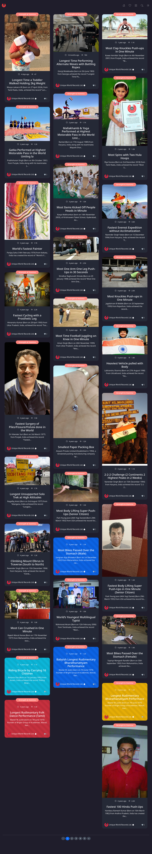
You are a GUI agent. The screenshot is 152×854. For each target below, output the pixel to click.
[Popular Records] (130, 5)
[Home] (124, 5)
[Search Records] (142, 5)
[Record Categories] (136, 5)
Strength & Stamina (27, 14)
